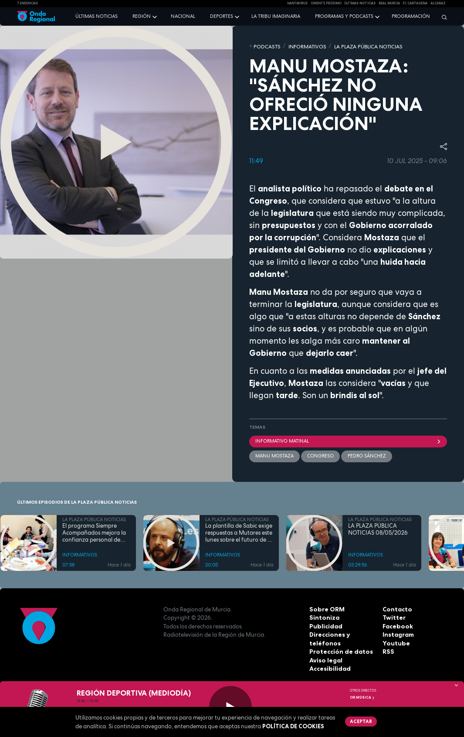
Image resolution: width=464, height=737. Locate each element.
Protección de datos (339, 650)
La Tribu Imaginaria (275, 16)
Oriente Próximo (326, 3)
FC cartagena (415, 3)
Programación (411, 16)
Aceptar (360, 721)
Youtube (395, 641)
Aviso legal (325, 658)
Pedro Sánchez (366, 455)
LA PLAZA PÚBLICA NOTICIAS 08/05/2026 (378, 528)
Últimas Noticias (360, 3)
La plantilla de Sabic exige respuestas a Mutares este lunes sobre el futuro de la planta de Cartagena (238, 532)
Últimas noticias (96, 16)
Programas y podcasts (344, 16)
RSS (388, 650)
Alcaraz (438, 3)
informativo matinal (348, 440)
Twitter (393, 616)
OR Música (362, 697)
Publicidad (324, 624)
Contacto (396, 607)
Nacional (183, 16)
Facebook (397, 624)
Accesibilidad (329, 667)
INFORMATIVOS (302, 46)
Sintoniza (323, 616)
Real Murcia (389, 3)
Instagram (398, 633)
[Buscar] (442, 17)
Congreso (320, 455)
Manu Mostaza (274, 455)
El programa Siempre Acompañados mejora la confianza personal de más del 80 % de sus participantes (94, 532)
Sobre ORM (325, 607)
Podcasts (266, 46)
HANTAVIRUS (297, 3)
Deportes (221, 16)
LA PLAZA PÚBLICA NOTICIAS (360, 46)
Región (141, 16)
